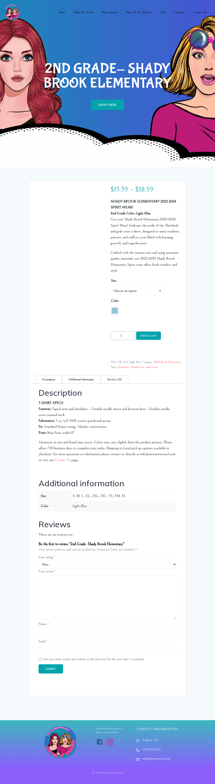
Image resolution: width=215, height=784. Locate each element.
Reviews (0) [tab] (114, 379)
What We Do (83, 12)
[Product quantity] (123, 335)
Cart (163, 12)
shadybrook (137, 367)
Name (44, 624)
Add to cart (148, 335)
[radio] (114, 310)
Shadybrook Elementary (167, 362)
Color (115, 301)
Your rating (47, 557)
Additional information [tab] (81, 379)
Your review (47, 571)
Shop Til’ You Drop (139, 12)
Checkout (179, 12)
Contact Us (199, 12)
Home (62, 12)
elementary (123, 367)
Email (43, 641)
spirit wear (152, 367)
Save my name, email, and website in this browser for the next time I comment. (94, 659)
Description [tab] (48, 379)
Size (113, 281)
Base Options (110, 12)
